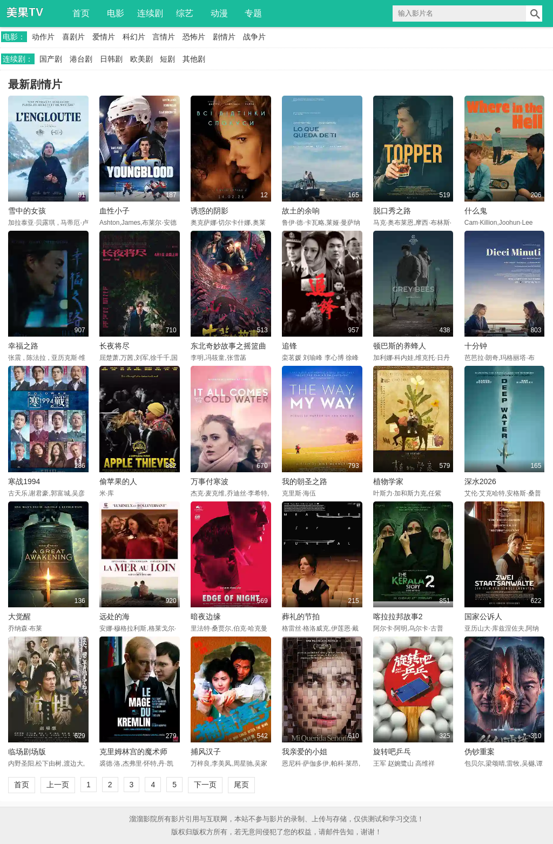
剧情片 (224, 36)
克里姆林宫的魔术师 (133, 751)
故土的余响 (301, 210)
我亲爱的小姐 (304, 751)
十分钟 (475, 345)
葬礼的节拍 (301, 616)
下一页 (205, 784)
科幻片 (134, 36)
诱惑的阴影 (209, 210)
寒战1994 (24, 481)
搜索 (534, 13)
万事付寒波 (209, 481)
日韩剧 (111, 59)
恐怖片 (194, 36)
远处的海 (114, 616)
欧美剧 (141, 59)
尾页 (241, 784)
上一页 (57, 784)
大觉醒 (19, 616)
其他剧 (194, 59)
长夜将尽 (114, 345)
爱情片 (103, 36)
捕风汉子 (206, 751)
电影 (115, 13)
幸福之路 (23, 345)
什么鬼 (475, 210)
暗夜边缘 (206, 616)
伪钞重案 (479, 751)
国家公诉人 (483, 616)
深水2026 (480, 481)
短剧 (167, 59)
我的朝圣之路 (304, 481)
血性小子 (114, 210)
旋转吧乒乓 (392, 751)
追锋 (289, 345)
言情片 (163, 36)
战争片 (254, 36)
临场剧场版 (27, 751)
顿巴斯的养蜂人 (399, 345)
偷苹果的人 (118, 481)
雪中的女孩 (27, 210)
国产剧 (50, 59)
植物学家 (388, 481)
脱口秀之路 (392, 210)
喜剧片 (73, 36)
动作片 (43, 36)
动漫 (219, 13)
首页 (81, 13)
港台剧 (81, 59)
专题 (253, 13)
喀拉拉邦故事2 (398, 616)
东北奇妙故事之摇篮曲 (228, 345)
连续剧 (150, 13)
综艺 (184, 13)
